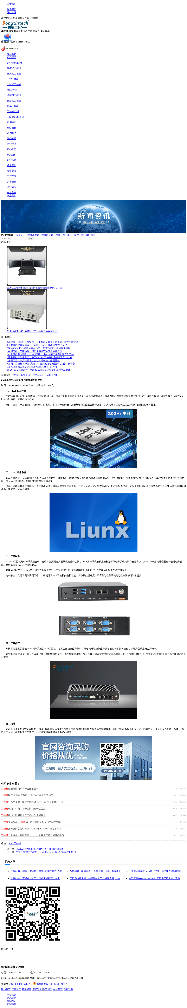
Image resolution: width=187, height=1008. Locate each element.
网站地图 (11, 12)
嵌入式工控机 (14, 73)
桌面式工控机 (14, 100)
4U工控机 (12, 90)
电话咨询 (11, 995)
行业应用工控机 (15, 63)
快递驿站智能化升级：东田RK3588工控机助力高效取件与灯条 (39, 357)
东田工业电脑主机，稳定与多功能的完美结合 (39, 849)
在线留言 (11, 192)
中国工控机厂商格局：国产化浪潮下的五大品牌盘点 (34, 351)
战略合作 (11, 127)
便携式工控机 (14, 68)
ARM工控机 (15, 843)
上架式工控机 (14, 84)
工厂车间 (11, 176)
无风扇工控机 (51, 375)
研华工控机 (13, 106)
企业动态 (11, 144)
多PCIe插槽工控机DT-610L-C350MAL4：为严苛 (32, 366)
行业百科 (11, 160)
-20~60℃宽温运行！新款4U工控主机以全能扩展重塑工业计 (38, 370)
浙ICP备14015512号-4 (21, 984)
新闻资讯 (11, 138)
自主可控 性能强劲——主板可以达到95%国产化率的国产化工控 (40, 354)
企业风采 (11, 187)
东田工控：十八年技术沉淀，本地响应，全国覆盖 (33, 360)
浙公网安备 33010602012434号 (52, 984)
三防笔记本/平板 (15, 117)
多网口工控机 (14, 95)
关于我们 (11, 3)
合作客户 (11, 133)
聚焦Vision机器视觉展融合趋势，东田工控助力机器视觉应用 (38, 348)
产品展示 (11, 57)
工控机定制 (13, 111)
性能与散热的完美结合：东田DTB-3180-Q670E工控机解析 (46, 852)
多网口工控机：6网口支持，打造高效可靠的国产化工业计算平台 (41, 363)
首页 (15, 375)
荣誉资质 (11, 181)
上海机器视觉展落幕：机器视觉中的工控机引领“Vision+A (37, 345)
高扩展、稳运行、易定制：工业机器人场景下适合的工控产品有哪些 (42, 342)
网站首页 (11, 54)
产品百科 (11, 154)
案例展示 (11, 122)
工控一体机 (13, 79)
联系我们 (11, 9)
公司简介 (11, 171)
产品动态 (11, 149)
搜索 (31, 238)
